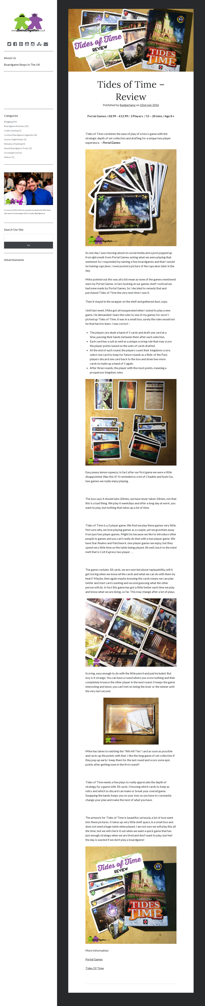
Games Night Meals (13, 139)
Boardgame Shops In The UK (22, 64)
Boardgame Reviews (14, 126)
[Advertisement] (28, 319)
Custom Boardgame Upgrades (19, 135)
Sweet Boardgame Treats (16, 148)
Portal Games (94, 959)
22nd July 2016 (149, 105)
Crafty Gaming (11, 130)
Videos (7, 157)
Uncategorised (11, 152)
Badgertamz (128, 105)
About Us (10, 58)
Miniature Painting (13, 143)
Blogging (8, 121)
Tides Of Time (94, 968)
